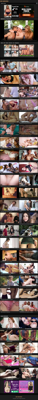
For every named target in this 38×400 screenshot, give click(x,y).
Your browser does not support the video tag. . (19, 31)
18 (13, 42)
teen (2, 42)
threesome (17, 42)
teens (7, 42)
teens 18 (10, 42)
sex (4, 42)
